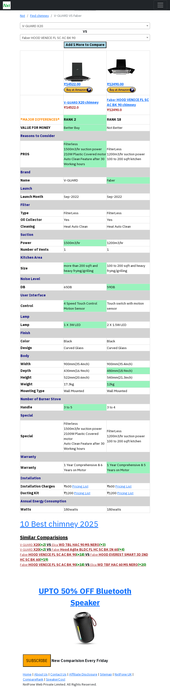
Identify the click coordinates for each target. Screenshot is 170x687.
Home (27, 674)
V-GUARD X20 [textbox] (32, 26)
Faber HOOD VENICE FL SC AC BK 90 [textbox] (49, 38)
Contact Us (58, 674)
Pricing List (80, 486)
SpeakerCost (55, 679)
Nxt (22, 15)
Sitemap (106, 674)
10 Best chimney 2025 (59, 524)
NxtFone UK (123, 674)
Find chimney (39, 15)
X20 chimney (81, 102)
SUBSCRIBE (36, 660)
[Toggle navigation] (160, 5)
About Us (41, 674)
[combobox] (85, 25)
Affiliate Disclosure (83, 674)
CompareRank (33, 679)
